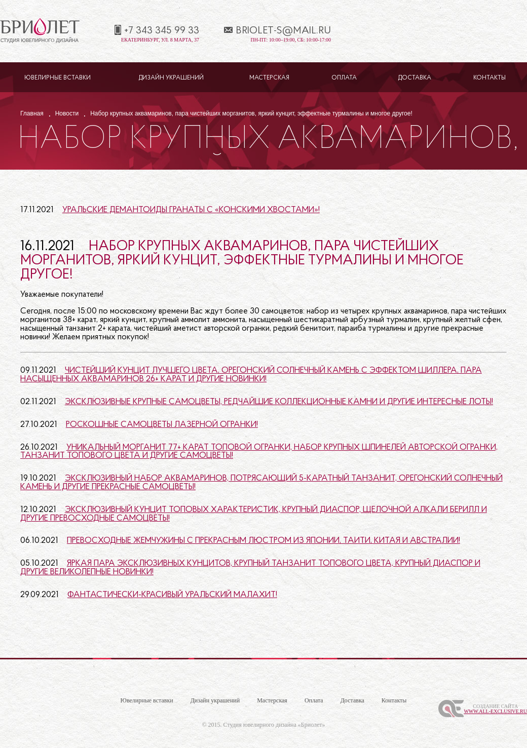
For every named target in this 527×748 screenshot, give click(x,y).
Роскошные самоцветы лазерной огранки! (162, 424)
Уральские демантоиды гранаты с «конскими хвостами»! (191, 210)
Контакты (489, 78)
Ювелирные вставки (57, 78)
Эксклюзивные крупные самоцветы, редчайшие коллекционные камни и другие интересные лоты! (279, 402)
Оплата (344, 78)
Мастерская (269, 78)
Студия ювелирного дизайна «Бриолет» (274, 724)
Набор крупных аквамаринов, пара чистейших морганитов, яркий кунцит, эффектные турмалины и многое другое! (242, 261)
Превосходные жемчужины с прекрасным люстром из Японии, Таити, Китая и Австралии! (263, 540)
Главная (32, 113)
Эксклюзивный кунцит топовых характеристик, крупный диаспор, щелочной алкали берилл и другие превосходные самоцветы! (253, 514)
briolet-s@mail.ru (283, 31)
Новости (67, 113)
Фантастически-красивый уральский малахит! (172, 594)
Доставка (414, 78)
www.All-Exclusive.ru (495, 711)
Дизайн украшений (171, 78)
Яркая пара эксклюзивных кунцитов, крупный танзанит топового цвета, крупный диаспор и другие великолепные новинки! (250, 567)
